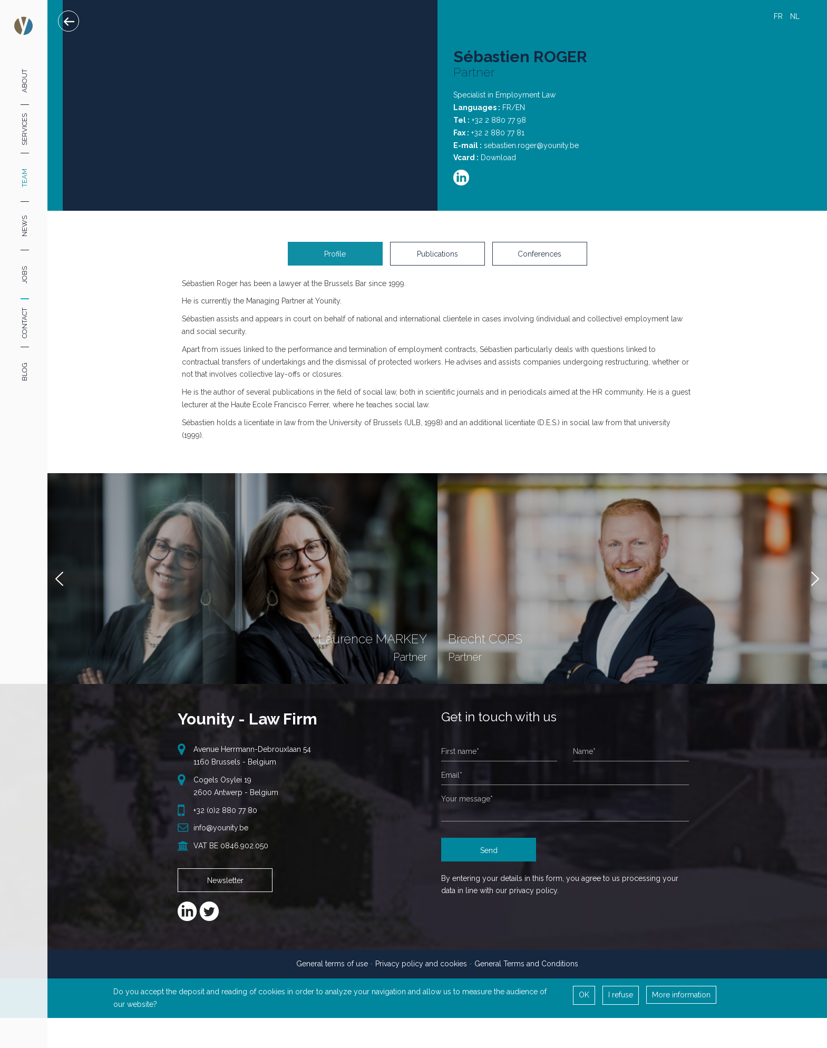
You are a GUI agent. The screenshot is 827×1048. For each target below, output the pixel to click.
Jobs (24, 274)
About (24, 80)
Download (498, 157)
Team (24, 178)
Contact (24, 323)
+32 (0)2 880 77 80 (225, 819)
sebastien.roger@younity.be (531, 145)
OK (584, 1004)
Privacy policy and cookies (421, 972)
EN (811, 16)
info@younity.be (220, 836)
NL (795, 16)
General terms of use (332, 972)
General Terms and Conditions (526, 972)
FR (778, 16)
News (24, 226)
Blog (24, 372)
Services (24, 129)
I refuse (620, 1004)
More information (681, 1004)
